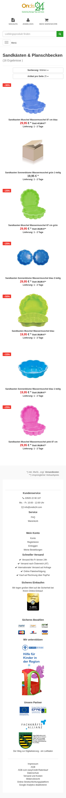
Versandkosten (52, 472)
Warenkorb (33, 521)
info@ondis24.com (33, 507)
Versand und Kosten (32, 776)
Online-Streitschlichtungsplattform (33, 782)
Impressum (33, 764)
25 (38, 76)
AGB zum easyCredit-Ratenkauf (33, 770)
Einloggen (33, 546)
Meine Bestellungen (33, 550)
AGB (33, 767)
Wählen (38, 70)
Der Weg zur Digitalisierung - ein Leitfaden (33, 751)
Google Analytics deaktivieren (33, 785)
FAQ (33, 517)
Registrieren (33, 542)
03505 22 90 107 (33, 498)
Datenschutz (33, 773)
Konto (33, 538)
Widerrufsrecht (33, 779)
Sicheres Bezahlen (33, 619)
